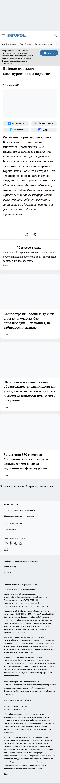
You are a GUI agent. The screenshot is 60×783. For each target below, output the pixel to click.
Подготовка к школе (13, 523)
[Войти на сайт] (55, 35)
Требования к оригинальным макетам (21, 561)
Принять (49, 52)
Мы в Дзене (25, 43)
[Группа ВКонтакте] (16, 123)
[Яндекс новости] (44, 123)
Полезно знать (10, 529)
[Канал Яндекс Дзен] (20, 543)
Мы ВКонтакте (9, 43)
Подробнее (9, 732)
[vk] (25, 234)
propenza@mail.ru (12, 597)
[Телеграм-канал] (16, 130)
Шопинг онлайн (11, 504)
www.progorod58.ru (28, 584)
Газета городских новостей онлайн (19, 510)
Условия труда (10, 566)
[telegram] (35, 234)
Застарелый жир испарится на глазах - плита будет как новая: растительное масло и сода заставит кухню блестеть (30, 259)
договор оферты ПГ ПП (14, 709)
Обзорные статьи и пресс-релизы (19, 516)
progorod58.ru (11, 640)
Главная (7, 572)
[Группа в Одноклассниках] (10, 543)
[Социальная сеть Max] (44, 130)
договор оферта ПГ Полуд (15, 706)
